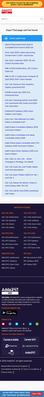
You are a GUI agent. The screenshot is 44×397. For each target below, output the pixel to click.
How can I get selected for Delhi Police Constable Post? (19, 120)
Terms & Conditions (31, 369)
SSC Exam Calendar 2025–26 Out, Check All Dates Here (20, 62)
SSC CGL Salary (8, 227)
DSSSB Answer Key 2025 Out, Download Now (17, 94)
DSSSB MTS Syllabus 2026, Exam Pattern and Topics (19, 112)
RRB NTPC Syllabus (9, 261)
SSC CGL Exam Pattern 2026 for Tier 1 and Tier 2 (21, 176)
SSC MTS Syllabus (9, 241)
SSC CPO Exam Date (32, 248)
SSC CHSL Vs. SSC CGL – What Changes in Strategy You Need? (19, 160)
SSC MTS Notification (10, 237)
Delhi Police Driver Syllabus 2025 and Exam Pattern (21, 152)
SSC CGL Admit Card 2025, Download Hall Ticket (21, 192)
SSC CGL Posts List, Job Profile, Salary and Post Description (21, 168)
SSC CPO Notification (32, 237)
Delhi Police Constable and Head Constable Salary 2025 (19, 136)
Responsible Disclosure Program (14, 366)
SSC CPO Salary (30, 244)
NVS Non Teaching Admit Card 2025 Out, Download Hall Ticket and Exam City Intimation (21, 103)
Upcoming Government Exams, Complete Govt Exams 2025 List (19, 46)
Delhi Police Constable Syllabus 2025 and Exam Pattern (21, 128)
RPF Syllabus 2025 (31, 261)
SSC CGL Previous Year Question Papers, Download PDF (19, 86)
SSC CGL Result (8, 224)
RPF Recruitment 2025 (33, 257)
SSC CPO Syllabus (31, 241)
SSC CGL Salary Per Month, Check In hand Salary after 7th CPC (21, 184)
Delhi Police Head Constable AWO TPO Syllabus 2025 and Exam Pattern (22, 144)
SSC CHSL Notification (33, 217)
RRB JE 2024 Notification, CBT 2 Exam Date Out (21, 70)
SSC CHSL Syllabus (31, 220)
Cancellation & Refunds (11, 369)
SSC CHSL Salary (30, 227)
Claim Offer (36, 394)
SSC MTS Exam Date (10, 244)
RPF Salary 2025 (30, 264)
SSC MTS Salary (8, 248)
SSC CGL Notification (10, 217)
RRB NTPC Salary (8, 268)
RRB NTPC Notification (11, 257)
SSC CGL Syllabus (9, 220)
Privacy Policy (6, 372)
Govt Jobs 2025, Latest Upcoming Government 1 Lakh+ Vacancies (20, 54)
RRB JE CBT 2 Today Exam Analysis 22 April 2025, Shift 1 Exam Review (21, 78)
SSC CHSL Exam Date (32, 224)
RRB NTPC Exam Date (10, 264)
